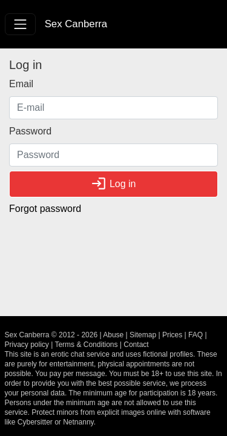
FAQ (195, 335)
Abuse (113, 335)
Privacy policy (27, 344)
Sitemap (143, 335)
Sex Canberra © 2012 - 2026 (51, 335)
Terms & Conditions (85, 344)
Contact (135, 344)
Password (30, 131)
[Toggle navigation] (20, 24)
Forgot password (45, 208)
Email (21, 84)
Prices (172, 335)
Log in (113, 184)
